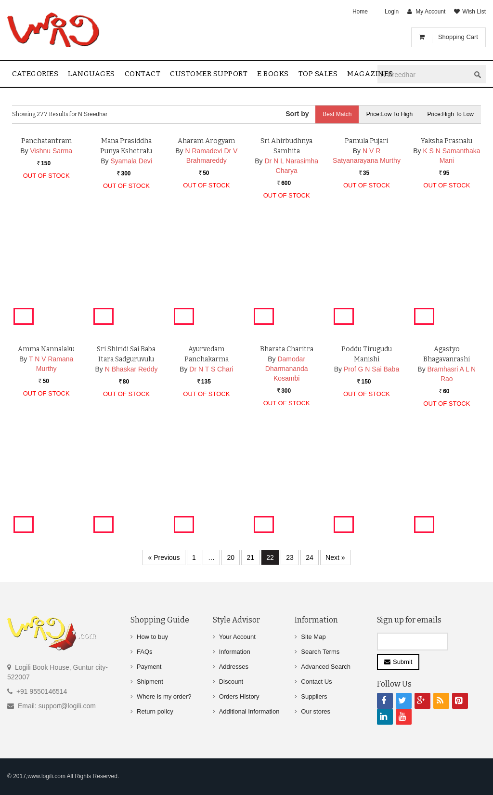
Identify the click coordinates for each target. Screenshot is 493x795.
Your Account (237, 636)
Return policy (155, 711)
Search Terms (320, 651)
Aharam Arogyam (206, 236)
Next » (335, 557)
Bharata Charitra (286, 444)
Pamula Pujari (366, 236)
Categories (35, 73)
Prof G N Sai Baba (371, 464)
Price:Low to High (389, 114)
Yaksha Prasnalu (446, 236)
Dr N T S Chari (211, 464)
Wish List (474, 11)
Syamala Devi (131, 256)
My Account (430, 11)
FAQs (145, 651)
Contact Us (316, 681)
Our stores (315, 711)
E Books (273, 73)
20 (230, 557)
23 (290, 557)
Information (234, 651)
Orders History (239, 696)
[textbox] (423, 74)
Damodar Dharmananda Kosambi (286, 463)
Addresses (233, 666)
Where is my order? (164, 696)
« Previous (164, 557)
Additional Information (249, 711)
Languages (91, 73)
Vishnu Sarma (51, 246)
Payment (149, 666)
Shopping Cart (458, 36)
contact (143, 73)
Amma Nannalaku (46, 444)
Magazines (370, 73)
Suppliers (314, 696)
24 (309, 557)
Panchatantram (46, 236)
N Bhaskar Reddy (131, 464)
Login (392, 11)
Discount (231, 681)
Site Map (313, 636)
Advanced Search (325, 666)
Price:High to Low (451, 114)
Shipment (150, 681)
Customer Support (208, 73)
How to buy (152, 636)
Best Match (337, 114)
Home (360, 11)
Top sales (318, 73)
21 (250, 557)
